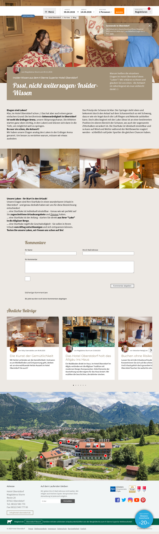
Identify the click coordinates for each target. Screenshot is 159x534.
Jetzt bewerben (28, 16)
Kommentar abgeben (122, 288)
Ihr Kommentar (31, 259)
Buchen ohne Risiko (136, 358)
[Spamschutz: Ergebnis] (27, 281)
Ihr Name (28, 250)
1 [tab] (73, 387)
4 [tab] (81, 387)
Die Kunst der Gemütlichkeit (31, 358)
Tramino (149, 531)
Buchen (119, 12)
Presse (30, 531)
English (83, 531)
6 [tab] (85, 387)
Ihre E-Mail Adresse (90, 250)
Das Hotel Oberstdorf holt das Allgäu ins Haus (88, 360)
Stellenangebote (40, 531)
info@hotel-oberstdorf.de (20, 515)
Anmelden (67, 503)
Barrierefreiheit (73, 531)
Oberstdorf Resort (33, 524)
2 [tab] (76, 387)
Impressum (52, 531)
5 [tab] (83, 387)
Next (151, 352)
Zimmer (54, 214)
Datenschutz (62, 531)
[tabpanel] (33, 350)
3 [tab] (78, 387)
